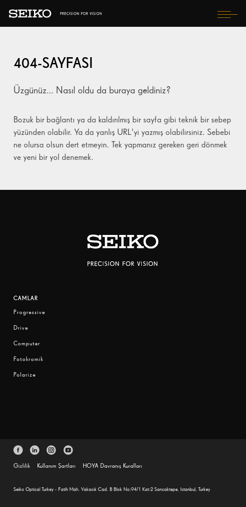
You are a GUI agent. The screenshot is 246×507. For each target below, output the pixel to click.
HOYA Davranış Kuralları (112, 465)
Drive (20, 327)
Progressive (29, 312)
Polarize (24, 374)
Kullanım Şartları (56, 465)
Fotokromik (28, 359)
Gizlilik (21, 465)
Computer (26, 343)
